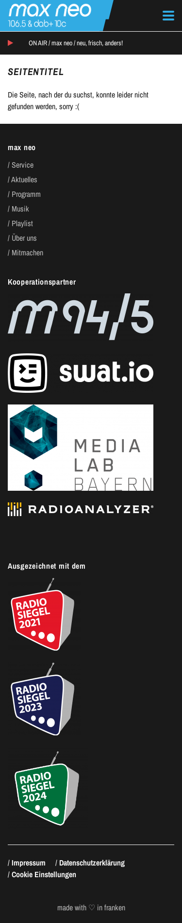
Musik (20, 208)
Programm (26, 194)
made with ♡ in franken (91, 907)
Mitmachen (27, 252)
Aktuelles (24, 179)
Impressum (29, 862)
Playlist (22, 223)
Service (22, 164)
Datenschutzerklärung (92, 862)
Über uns (24, 237)
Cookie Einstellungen (44, 874)
